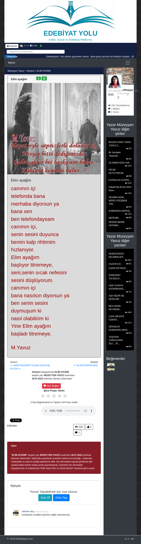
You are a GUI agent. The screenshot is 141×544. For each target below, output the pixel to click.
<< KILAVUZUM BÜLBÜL (85, 365)
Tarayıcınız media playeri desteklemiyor (68, 411)
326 (79, 426)
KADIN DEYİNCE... (118, 268)
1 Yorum (113, 112)
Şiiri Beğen (51, 385)
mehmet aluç (28, 511)
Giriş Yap (61, 497)
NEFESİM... (114, 218)
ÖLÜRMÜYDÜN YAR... (120, 162)
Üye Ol (45, 497)
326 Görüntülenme (119, 105)
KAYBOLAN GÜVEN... (120, 180)
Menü (11, 62)
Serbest (30, 71)
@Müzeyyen (128, 90)
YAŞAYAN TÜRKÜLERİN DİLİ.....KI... (116, 340)
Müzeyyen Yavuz (16, 71)
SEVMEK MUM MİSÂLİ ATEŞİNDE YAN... (118, 200)
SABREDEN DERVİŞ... (120, 211)
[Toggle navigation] (128, 63)
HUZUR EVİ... (115, 264)
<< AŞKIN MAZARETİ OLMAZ (24, 365)
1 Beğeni (114, 108)
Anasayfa (12, 46)
